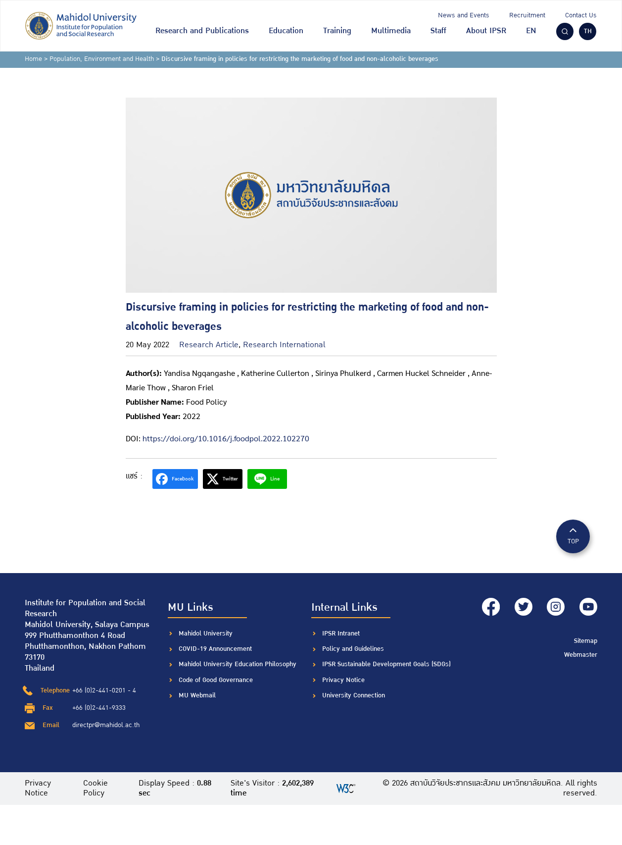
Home (33, 59)
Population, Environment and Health (101, 59)
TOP (573, 536)
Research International (284, 345)
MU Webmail (197, 695)
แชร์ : (134, 476)
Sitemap (585, 640)
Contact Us (581, 15)
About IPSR (486, 31)
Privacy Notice (343, 680)
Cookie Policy (96, 788)
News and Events (463, 15)
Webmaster (580, 654)
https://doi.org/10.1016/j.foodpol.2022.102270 (226, 438)
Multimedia (391, 31)
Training (337, 31)
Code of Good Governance (216, 680)
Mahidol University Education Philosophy (237, 664)
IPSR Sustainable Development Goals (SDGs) (386, 664)
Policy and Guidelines (353, 649)
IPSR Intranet (341, 633)
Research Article (209, 345)
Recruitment (527, 15)
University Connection (353, 695)
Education (286, 31)
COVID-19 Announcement (216, 649)
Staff (438, 31)
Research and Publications (202, 31)
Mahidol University (206, 633)
